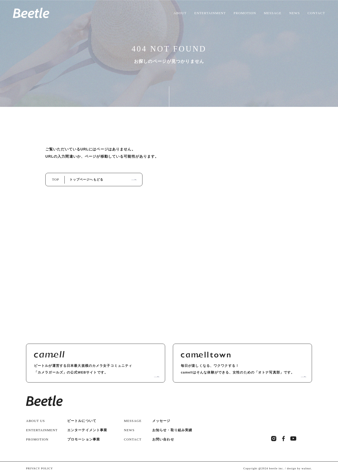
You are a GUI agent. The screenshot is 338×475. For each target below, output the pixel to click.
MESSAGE (273, 13)
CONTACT (316, 13)
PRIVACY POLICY (39, 467)
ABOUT (180, 13)
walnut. (306, 467)
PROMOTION (245, 13)
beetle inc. (276, 467)
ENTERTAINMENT (210, 13)
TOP (77, 179)
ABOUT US (35, 420)
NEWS (294, 13)
